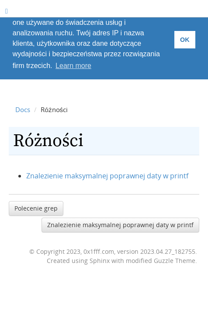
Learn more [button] (73, 65)
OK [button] (185, 39)
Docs (22, 109)
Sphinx (100, 260)
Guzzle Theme (174, 260)
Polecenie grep (36, 208)
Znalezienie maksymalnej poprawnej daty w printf (107, 176)
